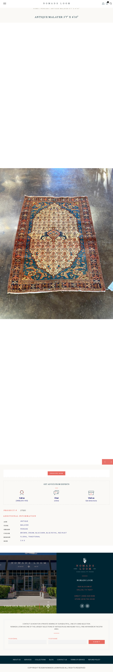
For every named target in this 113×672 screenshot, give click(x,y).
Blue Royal (51, 533)
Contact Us (62, 660)
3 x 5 (22, 540)
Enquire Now (56, 473)
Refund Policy (94, 660)
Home (36, 8)
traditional (34, 537)
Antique (24, 521)
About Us (17, 660)
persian (45, 8)
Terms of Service (78, 660)
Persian (24, 529)
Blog (51, 660)
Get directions (91, 499)
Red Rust (62, 533)
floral (23, 537)
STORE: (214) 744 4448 (85, 599)
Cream (31, 533)
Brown (23, 533)
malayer (24, 525)
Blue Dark (40, 533)
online (56, 499)
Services (27, 660)
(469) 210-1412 (22, 499)
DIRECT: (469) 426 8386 (84, 596)
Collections (40, 660)
